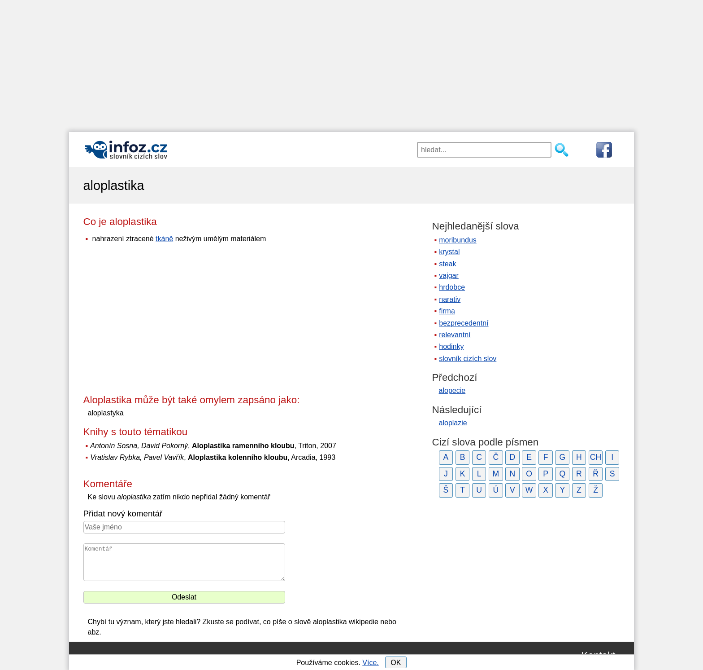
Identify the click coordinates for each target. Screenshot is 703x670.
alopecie (452, 390)
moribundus (458, 240)
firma (447, 311)
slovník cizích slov (467, 358)
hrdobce (452, 287)
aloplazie (453, 423)
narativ (449, 299)
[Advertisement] (351, 63)
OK (396, 662)
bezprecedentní (463, 323)
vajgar (449, 275)
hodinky (451, 346)
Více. (370, 662)
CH (595, 457)
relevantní (454, 335)
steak (447, 264)
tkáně (164, 238)
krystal (449, 252)
